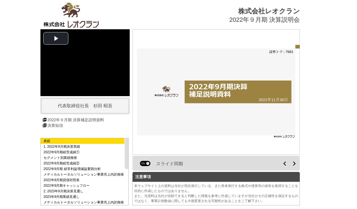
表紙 (47, 141)
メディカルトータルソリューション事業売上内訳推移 (84, 174)
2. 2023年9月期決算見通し (63, 191)
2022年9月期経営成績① (61, 152)
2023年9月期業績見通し (61, 197)
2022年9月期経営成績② (61, 163)
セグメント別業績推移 (60, 158)
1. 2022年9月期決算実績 (62, 147)
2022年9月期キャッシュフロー (67, 186)
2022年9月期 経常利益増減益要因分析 (72, 169)
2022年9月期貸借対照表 (61, 180)
